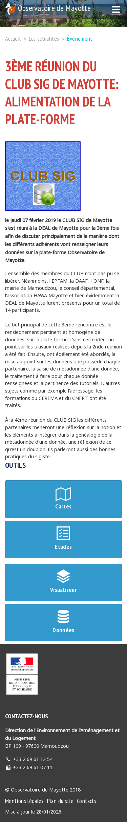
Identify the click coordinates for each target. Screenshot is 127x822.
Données (63, 622)
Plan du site (60, 801)
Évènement (79, 38)
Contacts (86, 801)
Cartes (63, 498)
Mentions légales (24, 801)
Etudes (63, 539)
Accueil (13, 38)
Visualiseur (63, 582)
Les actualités (44, 38)
